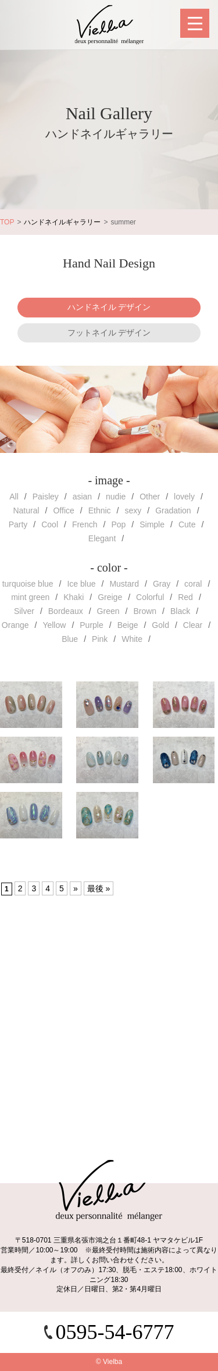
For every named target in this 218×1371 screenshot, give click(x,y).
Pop (118, 524)
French (85, 524)
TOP (7, 222)
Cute (187, 524)
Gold (160, 625)
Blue (70, 639)
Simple (152, 524)
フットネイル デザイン (109, 332)
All (14, 496)
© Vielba (109, 1362)
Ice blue (81, 583)
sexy (132, 510)
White (131, 639)
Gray (161, 583)
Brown (144, 611)
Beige (127, 625)
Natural (26, 510)
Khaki (73, 597)
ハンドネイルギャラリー (62, 222)
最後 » (98, 888)
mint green (30, 597)
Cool (49, 524)
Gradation (173, 510)
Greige (110, 597)
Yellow (54, 625)
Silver (24, 611)
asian (82, 496)
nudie (116, 496)
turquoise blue (27, 583)
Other (150, 496)
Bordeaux (65, 611)
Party (18, 524)
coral (193, 583)
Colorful (150, 597)
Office (63, 510)
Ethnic (99, 510)
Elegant (102, 538)
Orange (15, 625)
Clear (192, 625)
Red (185, 597)
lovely (184, 496)
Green (108, 611)
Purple (91, 625)
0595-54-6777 (115, 1332)
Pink (100, 639)
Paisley (46, 496)
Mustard (124, 583)
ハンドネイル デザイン (109, 307)
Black (180, 611)
